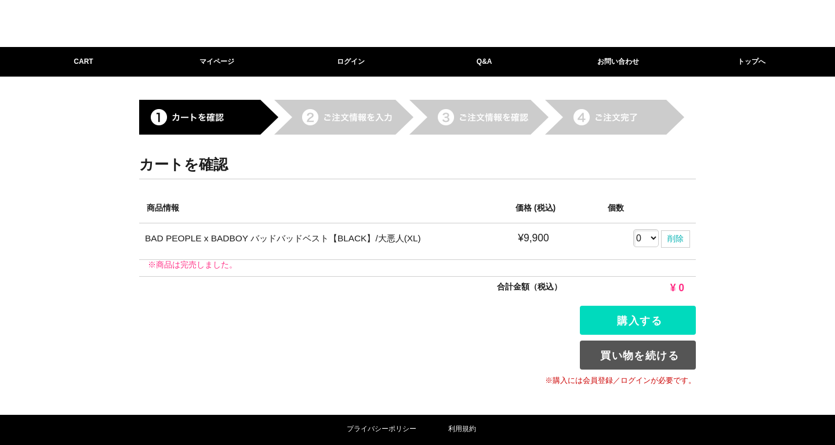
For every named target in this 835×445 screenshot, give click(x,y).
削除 (675, 238)
